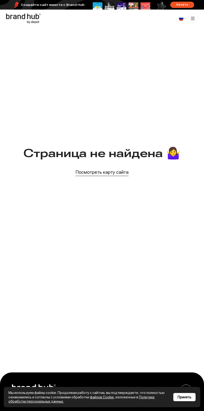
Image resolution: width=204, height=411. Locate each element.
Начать (182, 4)
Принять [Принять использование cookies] (184, 397)
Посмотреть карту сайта (102, 172)
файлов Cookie (102, 397)
